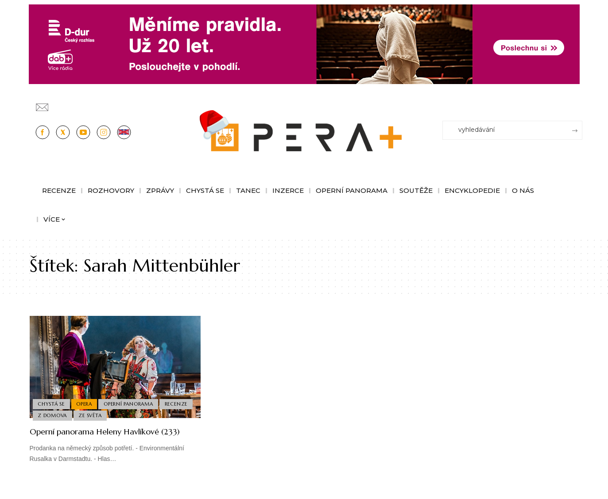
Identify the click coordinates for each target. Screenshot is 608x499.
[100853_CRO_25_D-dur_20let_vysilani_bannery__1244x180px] (304, 43)
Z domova (88, 415)
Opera (86, 402)
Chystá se (52, 402)
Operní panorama (132, 402)
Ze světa (127, 415)
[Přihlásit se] (577, 103)
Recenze (50, 415)
